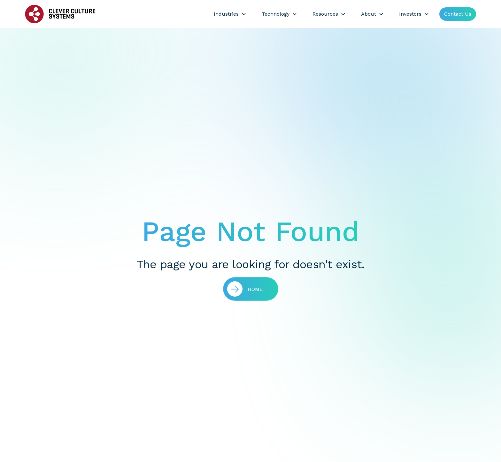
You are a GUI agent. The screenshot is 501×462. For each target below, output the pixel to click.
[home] (60, 14)
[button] (230, 14)
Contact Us (457, 14)
